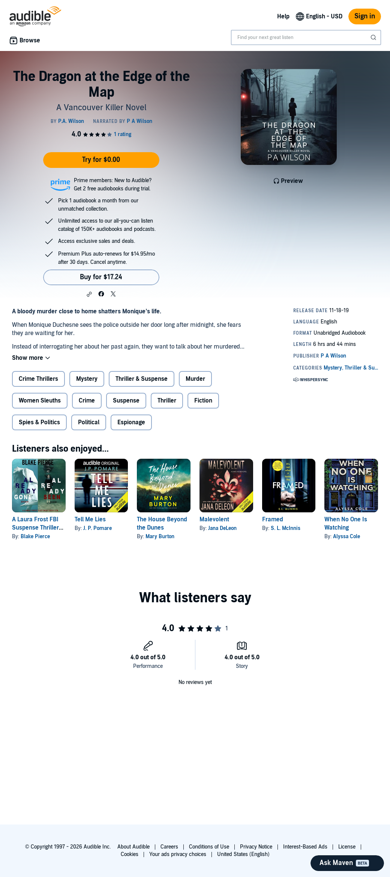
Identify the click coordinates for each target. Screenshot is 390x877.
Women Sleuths (40, 400)
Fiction (203, 400)
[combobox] (306, 37)
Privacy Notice (256, 847)
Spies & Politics (39, 422)
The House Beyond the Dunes (162, 523)
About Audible (133, 847)
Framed (272, 519)
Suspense (126, 400)
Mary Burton (160, 536)
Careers (169, 847)
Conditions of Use (209, 847)
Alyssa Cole (346, 536)
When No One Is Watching (345, 523)
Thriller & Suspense (142, 379)
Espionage (131, 422)
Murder (195, 379)
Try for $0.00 (101, 160)
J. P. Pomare (97, 528)
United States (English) (243, 854)
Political (88, 422)
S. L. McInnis (285, 528)
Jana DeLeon (222, 528)
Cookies (129, 854)
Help (283, 16)
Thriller (167, 400)
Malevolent (214, 519)
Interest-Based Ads (305, 847)
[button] (89, 294)
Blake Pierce (35, 536)
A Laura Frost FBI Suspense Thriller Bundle (35, 528)
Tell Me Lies (90, 519)
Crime (87, 400)
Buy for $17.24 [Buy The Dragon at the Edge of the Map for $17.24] (101, 277)
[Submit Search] (374, 37)
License (347, 847)
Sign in (364, 16)
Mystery (87, 379)
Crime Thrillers (38, 379)
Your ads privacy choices (177, 854)
